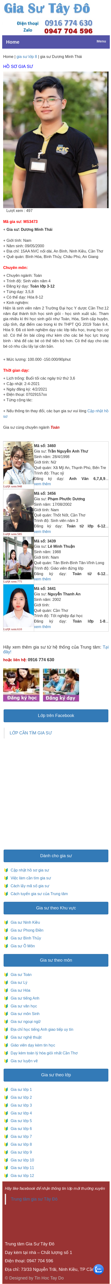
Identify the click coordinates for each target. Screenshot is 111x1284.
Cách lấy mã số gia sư (29, 886)
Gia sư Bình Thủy (24, 938)
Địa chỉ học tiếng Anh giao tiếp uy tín (41, 1029)
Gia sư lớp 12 (21, 1176)
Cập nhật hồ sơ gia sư (29, 870)
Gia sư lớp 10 (21, 1160)
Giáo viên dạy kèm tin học (32, 1045)
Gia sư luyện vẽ (24, 1061)
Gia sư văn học (22, 1006)
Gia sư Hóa (19, 990)
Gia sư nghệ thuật (26, 1037)
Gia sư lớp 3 (20, 1105)
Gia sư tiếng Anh (23, 998)
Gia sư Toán (19, 975)
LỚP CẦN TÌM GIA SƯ (31, 733)
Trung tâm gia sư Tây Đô (34, 1199)
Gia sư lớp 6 (20, 1129)
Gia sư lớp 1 (20, 1090)
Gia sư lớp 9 (20, 1152)
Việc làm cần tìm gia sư (30, 878)
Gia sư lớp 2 (20, 1097)
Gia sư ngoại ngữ (25, 1022)
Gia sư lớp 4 (20, 1113)
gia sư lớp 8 (27, 57)
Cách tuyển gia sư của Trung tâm (39, 894)
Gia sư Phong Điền (25, 930)
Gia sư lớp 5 (20, 1121)
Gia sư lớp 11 (21, 1168)
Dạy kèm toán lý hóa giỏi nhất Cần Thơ (44, 1053)
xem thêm (42, 484)
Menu (101, 41)
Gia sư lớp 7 (20, 1136)
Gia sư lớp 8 (20, 1144)
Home (12, 42)
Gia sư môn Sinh (23, 1014)
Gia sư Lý (17, 982)
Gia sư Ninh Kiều (24, 922)
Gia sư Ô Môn (21, 946)
